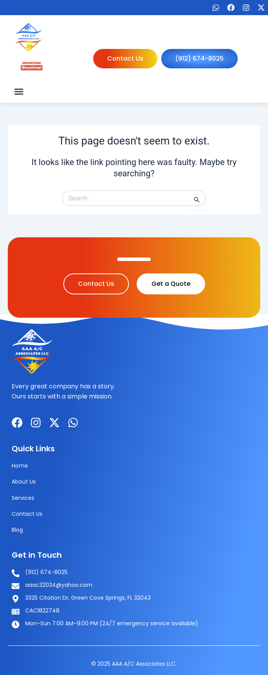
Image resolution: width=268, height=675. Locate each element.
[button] (19, 91)
